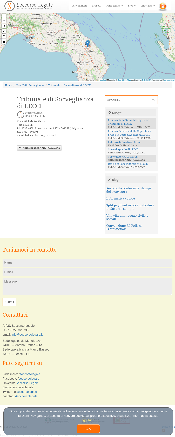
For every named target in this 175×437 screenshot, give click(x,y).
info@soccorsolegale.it (27, 334)
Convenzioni (79, 5)
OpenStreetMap (124, 80)
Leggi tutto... (88, 420)
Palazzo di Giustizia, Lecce (124, 142)
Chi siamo (148, 5)
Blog (132, 5)
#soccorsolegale (26, 396)
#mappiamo (169, 80)
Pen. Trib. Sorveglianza (30, 85)
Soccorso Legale (27, 383)
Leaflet (103, 80)
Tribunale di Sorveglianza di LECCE (69, 85)
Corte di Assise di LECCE (123, 156)
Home (8, 85)
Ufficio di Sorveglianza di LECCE (128, 163)
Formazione (114, 5)
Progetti (96, 5)
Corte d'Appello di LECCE (123, 149)
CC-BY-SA (146, 80)
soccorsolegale (30, 374)
